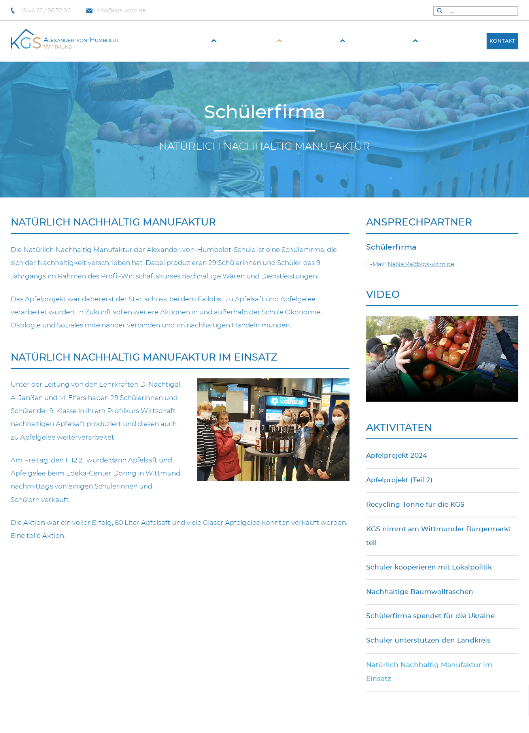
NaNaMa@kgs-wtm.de (420, 264)
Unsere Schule (251, 41)
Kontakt (502, 41)
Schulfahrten (453, 41)
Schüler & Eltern (384, 41)
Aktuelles (193, 41)
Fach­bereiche (316, 41)
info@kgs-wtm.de (115, 10)
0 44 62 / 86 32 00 (41, 10)
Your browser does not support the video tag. (442, 359)
